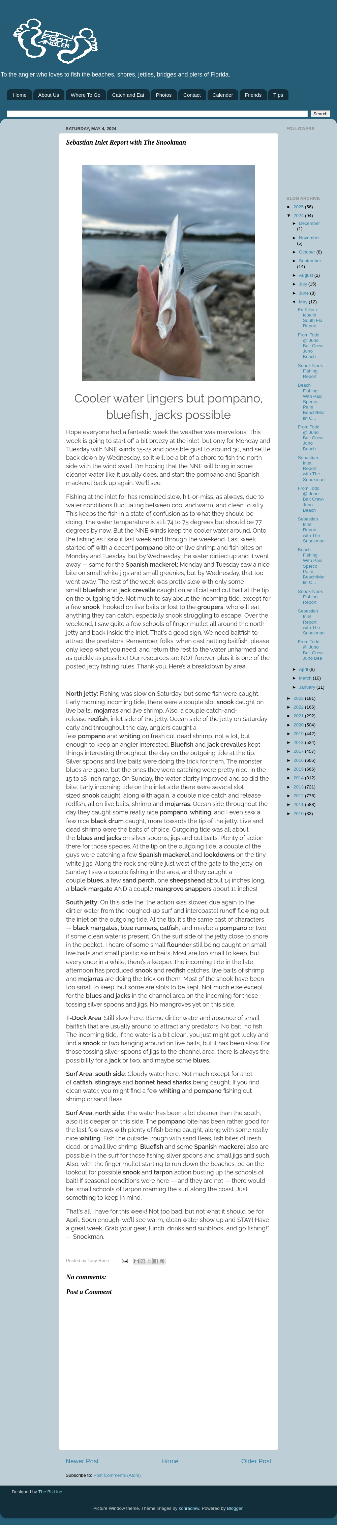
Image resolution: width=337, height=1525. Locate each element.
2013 (299, 786)
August (306, 275)
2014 (299, 777)
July (303, 284)
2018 (299, 742)
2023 (299, 698)
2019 (299, 733)
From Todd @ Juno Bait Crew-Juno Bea (311, 650)
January (307, 687)
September (310, 260)
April (304, 669)
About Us (48, 95)
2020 (299, 724)
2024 (299, 215)
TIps (278, 95)
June (304, 293)
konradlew (189, 1508)
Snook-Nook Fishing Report (310, 371)
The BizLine (50, 1491)
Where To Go (85, 95)
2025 (299, 206)
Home (20, 95)
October (307, 252)
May (304, 301)
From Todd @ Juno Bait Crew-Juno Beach (311, 345)
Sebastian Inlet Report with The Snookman (311, 468)
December (309, 223)
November (309, 237)
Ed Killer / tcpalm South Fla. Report (311, 318)
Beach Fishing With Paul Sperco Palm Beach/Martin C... (311, 401)
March (306, 678)
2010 (299, 813)
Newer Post (82, 1461)
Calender (223, 95)
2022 (299, 707)
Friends (253, 95)
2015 (299, 769)
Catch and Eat (128, 95)
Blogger (235, 1508)
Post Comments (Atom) (117, 1475)
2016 (299, 760)
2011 (299, 804)
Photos (164, 95)
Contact (192, 95)
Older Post (256, 1461)
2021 (299, 715)
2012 (299, 795)
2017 (299, 751)
